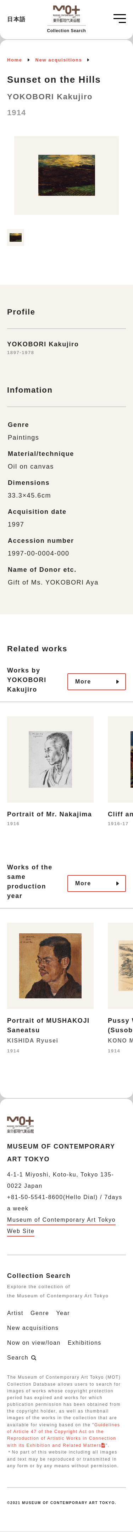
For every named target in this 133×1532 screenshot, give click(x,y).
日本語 (16, 19)
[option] (66, 179)
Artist (15, 1313)
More (83, 682)
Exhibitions (84, 1343)
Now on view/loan (34, 1343)
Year (63, 1313)
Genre (40, 1313)
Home (14, 60)
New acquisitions (58, 60)
